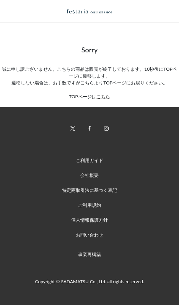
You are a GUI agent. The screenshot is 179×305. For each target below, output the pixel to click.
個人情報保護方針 (89, 220)
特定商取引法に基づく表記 (89, 190)
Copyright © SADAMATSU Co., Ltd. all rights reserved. (89, 281)
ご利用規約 (89, 205)
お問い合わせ (89, 235)
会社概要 (89, 175)
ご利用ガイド (89, 160)
